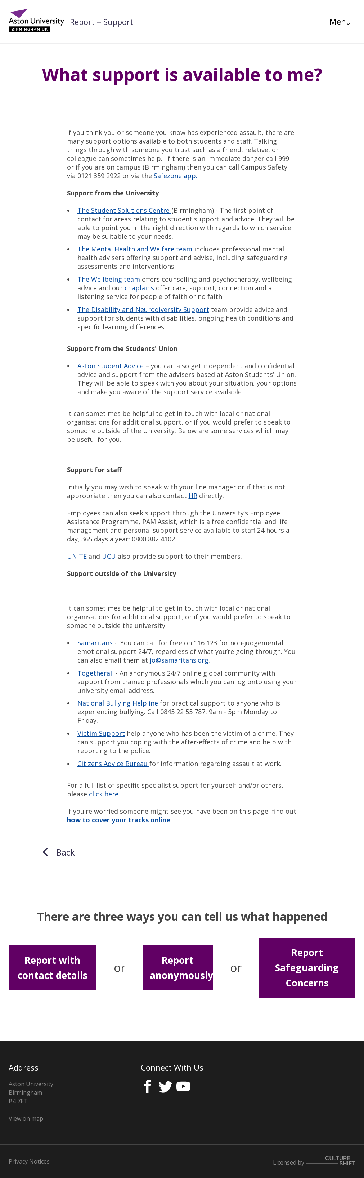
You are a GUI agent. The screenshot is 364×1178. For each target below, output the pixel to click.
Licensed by (314, 1162)
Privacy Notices (29, 1161)
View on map (26, 1118)
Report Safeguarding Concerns (307, 968)
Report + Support (101, 21)
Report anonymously (181, 968)
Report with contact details (52, 968)
